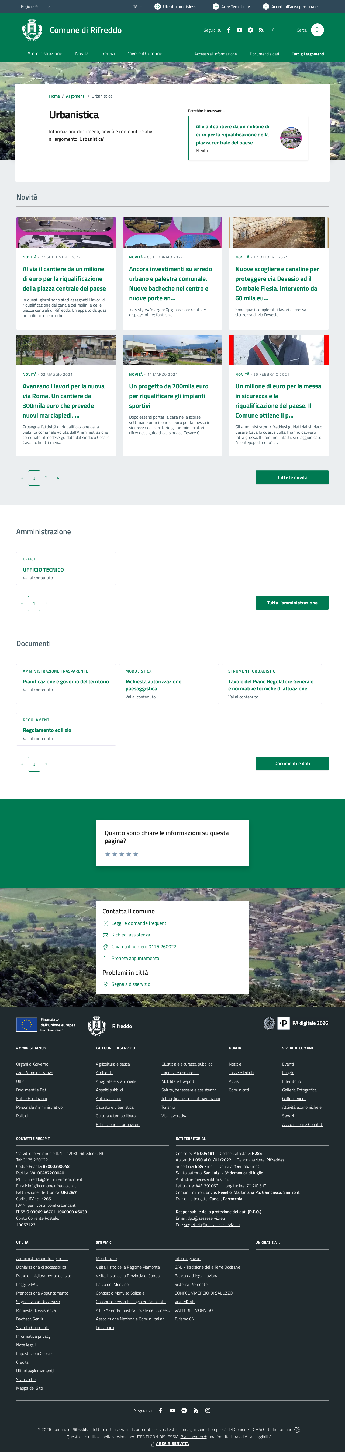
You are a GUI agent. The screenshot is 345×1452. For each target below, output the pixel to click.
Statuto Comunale (32, 1327)
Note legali (26, 1345)
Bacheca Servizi (30, 1319)
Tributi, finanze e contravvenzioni (190, 1098)
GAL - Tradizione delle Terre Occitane (207, 1267)
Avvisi (234, 1081)
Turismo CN (185, 1319)
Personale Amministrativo (39, 1107)
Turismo (168, 1107)
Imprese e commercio (180, 1072)
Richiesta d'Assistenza (36, 1310)
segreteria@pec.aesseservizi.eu (212, 1224)
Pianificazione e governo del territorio (66, 681)
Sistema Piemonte (191, 1284)
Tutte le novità (292, 477)
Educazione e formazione (118, 1124)
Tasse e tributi (241, 1072)
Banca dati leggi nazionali (197, 1275)
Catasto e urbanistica (115, 1107)
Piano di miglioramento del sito (43, 1275)
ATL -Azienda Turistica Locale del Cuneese (133, 1310)
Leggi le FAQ (27, 1284)
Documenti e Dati (31, 1090)
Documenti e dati (292, 763)
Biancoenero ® (194, 1436)
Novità (30, 257)
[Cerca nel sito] (317, 29)
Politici (22, 1115)
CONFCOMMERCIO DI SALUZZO (204, 1293)
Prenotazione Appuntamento (42, 1293)
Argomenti (75, 96)
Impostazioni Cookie (34, 1353)
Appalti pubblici (109, 1090)
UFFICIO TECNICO (43, 569)
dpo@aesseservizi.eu (206, 1218)
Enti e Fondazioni (31, 1098)
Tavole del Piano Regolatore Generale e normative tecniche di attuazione (270, 685)
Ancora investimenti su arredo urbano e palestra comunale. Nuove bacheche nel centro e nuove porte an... (170, 283)
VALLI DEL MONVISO (194, 1310)
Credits (22, 1362)
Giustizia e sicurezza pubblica (186, 1064)
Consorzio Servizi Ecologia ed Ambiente (131, 1301)
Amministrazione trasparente (55, 671)
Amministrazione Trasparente (42, 1258)
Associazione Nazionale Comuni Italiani (130, 1319)
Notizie (235, 1064)
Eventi (288, 1064)
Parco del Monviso (112, 1284)
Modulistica (139, 671)
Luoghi (288, 1072)
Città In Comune (277, 1429)
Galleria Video (294, 1098)
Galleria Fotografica (299, 1090)
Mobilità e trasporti (178, 1081)
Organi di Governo (32, 1064)
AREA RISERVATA (169, 1443)
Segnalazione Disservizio (38, 1301)
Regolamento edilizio (47, 730)
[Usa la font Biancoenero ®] (177, 6)
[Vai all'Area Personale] (290, 6)
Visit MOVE (185, 1301)
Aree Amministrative (34, 1072)
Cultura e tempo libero (116, 1115)
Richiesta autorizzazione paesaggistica (153, 685)
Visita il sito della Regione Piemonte (128, 1267)
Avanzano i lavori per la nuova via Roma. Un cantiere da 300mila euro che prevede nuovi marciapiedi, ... (64, 400)
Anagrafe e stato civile (116, 1081)
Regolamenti (37, 719)
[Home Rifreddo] (71, 30)
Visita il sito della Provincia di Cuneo (128, 1275)
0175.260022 (35, 1160)
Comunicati (239, 1090)
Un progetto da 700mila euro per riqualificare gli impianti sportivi (169, 395)
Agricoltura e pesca (113, 1064)
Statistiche (26, 1379)
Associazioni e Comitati (302, 1124)
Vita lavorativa (174, 1115)
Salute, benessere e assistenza (188, 1090)
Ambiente (104, 1072)
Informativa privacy (33, 1336)
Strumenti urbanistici (252, 671)
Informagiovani (188, 1258)
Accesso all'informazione (216, 54)
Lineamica (105, 1327)
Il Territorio (291, 1081)
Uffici (29, 559)
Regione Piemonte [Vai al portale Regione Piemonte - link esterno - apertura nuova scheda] (35, 6)
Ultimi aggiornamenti (35, 1370)
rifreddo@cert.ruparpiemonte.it (54, 1179)
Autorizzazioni (108, 1098)
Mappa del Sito (29, 1388)
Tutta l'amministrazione (292, 602)
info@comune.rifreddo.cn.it (52, 1185)
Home (54, 96)
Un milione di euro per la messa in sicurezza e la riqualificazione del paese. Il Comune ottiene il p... (278, 400)
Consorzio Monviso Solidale (120, 1293)
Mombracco (106, 1258)
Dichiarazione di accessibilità (41, 1267)
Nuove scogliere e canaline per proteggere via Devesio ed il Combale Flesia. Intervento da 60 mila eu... (277, 283)
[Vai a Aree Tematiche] (231, 6)
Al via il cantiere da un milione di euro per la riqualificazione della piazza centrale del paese (232, 134)
